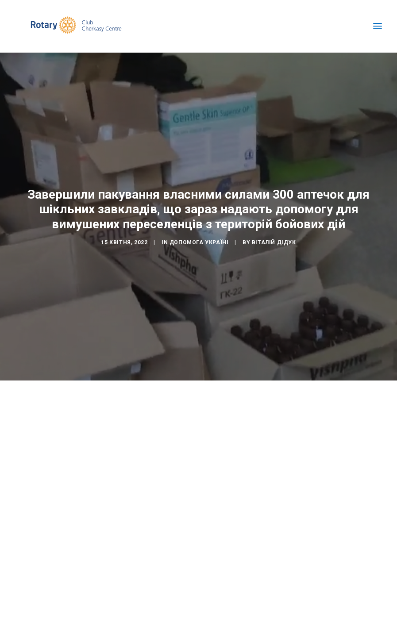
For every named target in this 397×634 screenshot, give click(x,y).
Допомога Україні (199, 241)
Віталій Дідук (274, 241)
